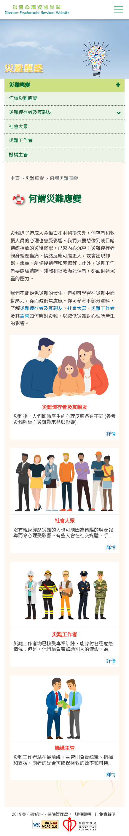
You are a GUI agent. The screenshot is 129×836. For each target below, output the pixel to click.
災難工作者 (21, 140)
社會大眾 (18, 126)
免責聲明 (107, 814)
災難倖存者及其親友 (30, 112)
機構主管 (18, 155)
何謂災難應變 (23, 98)
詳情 (111, 434)
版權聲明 (83, 814)
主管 (24, 316)
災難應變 (19, 85)
